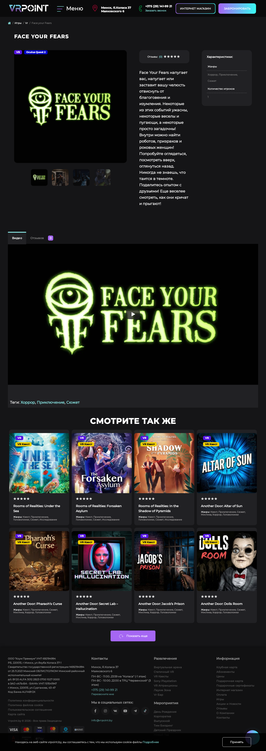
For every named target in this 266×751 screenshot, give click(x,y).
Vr (26, 23)
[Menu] (70, 8)
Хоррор (28, 402)
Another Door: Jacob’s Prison (161, 604)
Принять (236, 742)
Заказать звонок (155, 10)
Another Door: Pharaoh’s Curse (37, 604)
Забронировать (237, 8)
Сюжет (73, 402)
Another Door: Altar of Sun (221, 506)
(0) (160, 56)
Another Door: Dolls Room (222, 604)
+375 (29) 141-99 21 (158, 6)
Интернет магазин (195, 8)
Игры (18, 23)
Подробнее (151, 742)
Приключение (50, 402)
